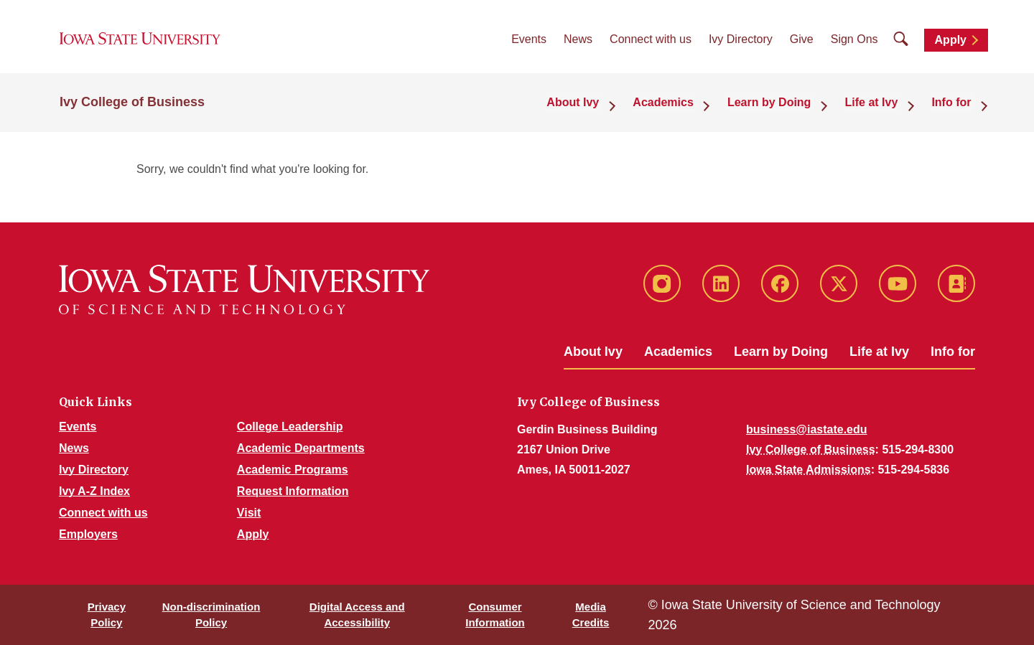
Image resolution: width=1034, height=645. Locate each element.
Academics (678, 351)
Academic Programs (292, 469)
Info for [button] (954, 109)
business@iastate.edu (806, 429)
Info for (953, 351)
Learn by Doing (781, 351)
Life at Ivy (879, 351)
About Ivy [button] (596, 109)
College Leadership (290, 426)
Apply (951, 44)
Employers (88, 534)
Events (528, 43)
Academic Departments (301, 448)
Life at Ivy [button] (879, 109)
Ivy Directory (741, 43)
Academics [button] (681, 109)
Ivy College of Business (132, 109)
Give (802, 43)
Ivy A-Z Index (94, 491)
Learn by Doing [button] (782, 109)
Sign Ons (854, 43)
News (578, 43)
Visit (249, 513)
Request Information (293, 491)
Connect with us (650, 43)
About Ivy (593, 351)
